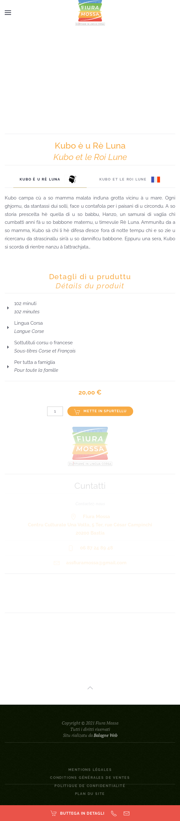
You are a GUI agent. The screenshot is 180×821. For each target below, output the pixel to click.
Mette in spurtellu (100, 411)
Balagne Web (105, 744)
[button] (8, 12)
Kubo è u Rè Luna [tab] (50, 179)
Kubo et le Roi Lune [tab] (129, 179)
